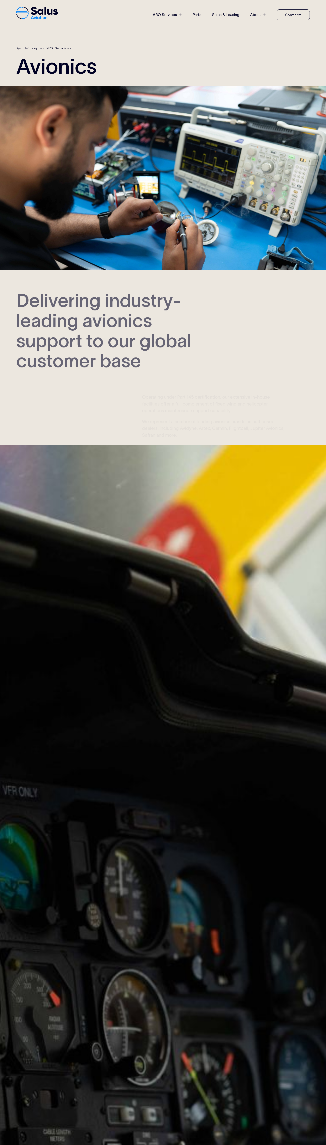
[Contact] (293, 14)
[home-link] (37, 13)
